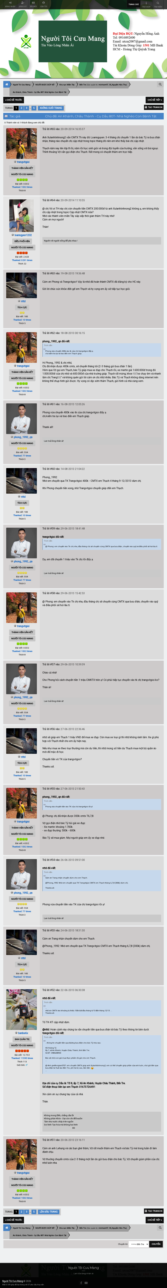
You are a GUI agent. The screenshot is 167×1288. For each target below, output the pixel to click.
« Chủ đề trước (13, 99)
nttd (23, 300)
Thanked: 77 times (22, 455)
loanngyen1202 (23, 234)
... (31, 107)
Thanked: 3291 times (22, 259)
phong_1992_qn (23, 436)
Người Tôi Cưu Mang (12, 1280)
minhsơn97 (103, 84)
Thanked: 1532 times (22, 186)
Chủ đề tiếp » (155, 99)
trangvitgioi (23, 161)
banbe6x (23, 1032)
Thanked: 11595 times (22, 1057)
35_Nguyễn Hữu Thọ (117, 84)
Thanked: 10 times (22, 319)
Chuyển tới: (123, 1244)
